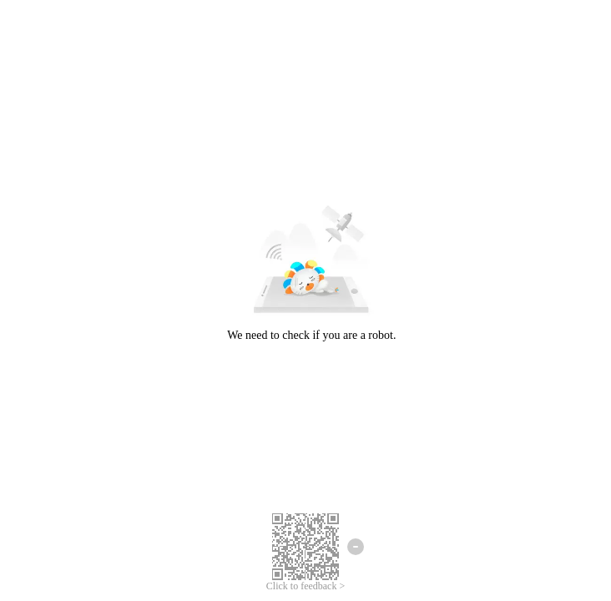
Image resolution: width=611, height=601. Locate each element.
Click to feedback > (305, 586)
